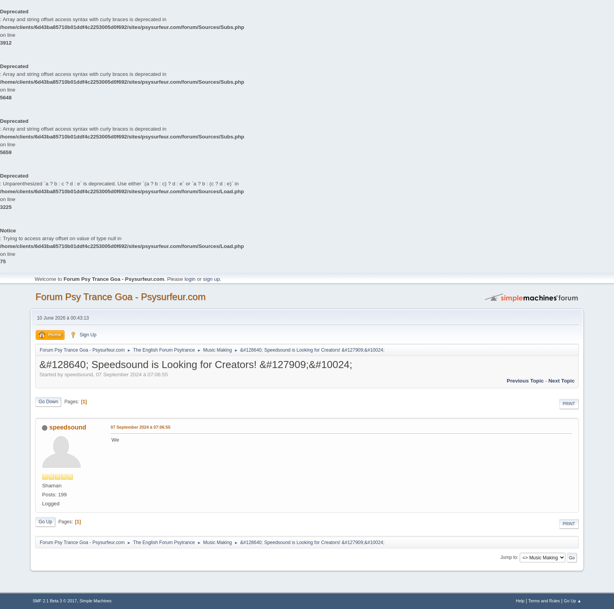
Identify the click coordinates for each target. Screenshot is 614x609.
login (189, 279)
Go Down (48, 401)
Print (569, 403)
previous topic (525, 381)
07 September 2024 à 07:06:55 (140, 427)
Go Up (45, 522)
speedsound (67, 427)
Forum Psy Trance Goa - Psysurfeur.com (120, 296)
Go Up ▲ (572, 600)
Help (520, 600)
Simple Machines (95, 600)
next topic (561, 381)
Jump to (508, 557)
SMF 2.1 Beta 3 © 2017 (55, 600)
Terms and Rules (544, 600)
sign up (211, 279)
